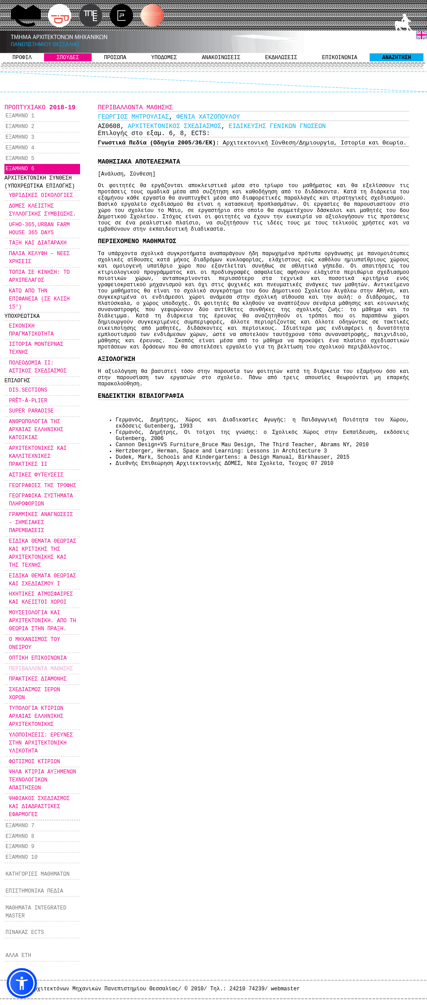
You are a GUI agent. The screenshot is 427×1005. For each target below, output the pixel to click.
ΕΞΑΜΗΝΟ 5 (19, 159)
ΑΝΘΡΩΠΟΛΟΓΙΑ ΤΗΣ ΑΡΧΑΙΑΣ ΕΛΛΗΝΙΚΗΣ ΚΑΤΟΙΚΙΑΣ (36, 430)
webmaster (285, 989)
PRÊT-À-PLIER (28, 401)
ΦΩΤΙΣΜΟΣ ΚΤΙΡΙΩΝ (34, 762)
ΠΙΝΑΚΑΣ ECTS (24, 932)
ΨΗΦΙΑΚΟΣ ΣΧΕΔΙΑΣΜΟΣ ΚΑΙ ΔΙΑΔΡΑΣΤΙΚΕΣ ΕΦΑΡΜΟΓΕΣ (39, 807)
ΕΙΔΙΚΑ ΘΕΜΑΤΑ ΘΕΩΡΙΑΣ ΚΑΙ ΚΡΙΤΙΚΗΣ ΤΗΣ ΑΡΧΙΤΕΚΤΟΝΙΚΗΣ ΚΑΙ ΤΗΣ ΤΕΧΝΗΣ (42, 553)
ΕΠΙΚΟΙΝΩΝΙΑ (339, 58)
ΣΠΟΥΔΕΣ (67, 58)
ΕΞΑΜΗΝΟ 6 (19, 169)
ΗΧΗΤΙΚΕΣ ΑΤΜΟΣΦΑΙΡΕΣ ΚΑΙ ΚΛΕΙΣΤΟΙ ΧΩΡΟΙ (41, 598)
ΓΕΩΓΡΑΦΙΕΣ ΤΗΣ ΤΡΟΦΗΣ (42, 486)
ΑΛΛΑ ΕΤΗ (18, 956)
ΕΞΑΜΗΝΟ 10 (21, 857)
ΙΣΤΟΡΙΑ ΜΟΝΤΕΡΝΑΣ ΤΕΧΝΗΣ (36, 348)
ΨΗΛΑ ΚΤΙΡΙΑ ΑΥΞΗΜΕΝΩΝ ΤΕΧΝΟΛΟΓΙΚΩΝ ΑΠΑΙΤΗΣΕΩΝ (42, 780)
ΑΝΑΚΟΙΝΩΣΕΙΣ (221, 58)
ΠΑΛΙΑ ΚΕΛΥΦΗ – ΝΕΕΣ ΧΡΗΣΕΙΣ (39, 258)
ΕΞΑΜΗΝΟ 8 (19, 836)
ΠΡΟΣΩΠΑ (115, 58)
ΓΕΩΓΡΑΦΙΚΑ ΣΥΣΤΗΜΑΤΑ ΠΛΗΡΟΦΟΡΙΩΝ (41, 500)
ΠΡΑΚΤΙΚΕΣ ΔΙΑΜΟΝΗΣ (38, 679)
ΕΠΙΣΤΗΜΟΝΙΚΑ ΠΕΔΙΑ (34, 891)
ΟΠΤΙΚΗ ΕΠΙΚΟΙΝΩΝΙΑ (38, 658)
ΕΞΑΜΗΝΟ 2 (19, 127)
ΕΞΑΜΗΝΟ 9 (19, 847)
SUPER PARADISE (31, 411)
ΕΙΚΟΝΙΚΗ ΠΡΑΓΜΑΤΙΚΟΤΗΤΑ (31, 330)
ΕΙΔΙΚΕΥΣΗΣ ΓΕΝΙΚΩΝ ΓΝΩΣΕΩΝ (277, 126)
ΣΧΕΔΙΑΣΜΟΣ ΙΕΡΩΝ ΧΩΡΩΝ (34, 694)
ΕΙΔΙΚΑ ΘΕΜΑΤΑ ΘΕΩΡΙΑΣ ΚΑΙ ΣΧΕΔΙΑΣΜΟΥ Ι (42, 580)
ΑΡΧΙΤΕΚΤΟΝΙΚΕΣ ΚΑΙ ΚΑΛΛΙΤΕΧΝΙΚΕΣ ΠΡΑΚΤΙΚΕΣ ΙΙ (38, 456)
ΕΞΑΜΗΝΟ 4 (19, 148)
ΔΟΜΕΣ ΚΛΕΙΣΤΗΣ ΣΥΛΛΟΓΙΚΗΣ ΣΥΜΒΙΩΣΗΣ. (42, 210)
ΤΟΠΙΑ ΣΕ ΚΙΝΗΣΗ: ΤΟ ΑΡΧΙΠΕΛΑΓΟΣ (39, 276)
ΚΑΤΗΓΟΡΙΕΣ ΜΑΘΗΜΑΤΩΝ (37, 874)
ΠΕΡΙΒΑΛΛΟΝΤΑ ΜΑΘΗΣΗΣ (41, 669)
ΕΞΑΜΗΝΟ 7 (19, 826)
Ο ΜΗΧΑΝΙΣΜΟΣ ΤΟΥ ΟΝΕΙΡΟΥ (34, 644)
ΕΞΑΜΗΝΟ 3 (19, 137)
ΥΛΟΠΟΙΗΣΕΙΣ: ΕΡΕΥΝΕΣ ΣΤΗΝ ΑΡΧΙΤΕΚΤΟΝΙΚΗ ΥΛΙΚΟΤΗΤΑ (41, 743)
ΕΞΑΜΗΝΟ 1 (19, 116)
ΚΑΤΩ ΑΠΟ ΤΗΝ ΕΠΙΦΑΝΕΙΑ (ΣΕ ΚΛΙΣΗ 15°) (39, 299)
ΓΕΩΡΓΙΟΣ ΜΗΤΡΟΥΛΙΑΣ (133, 116)
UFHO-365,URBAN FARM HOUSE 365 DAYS (39, 229)
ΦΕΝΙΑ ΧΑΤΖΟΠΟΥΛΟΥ (208, 116)
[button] (22, 983)
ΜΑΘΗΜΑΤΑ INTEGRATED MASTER (35, 912)
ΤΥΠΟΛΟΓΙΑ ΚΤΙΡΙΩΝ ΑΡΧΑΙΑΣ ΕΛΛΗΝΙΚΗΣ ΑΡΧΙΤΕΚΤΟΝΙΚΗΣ (36, 716)
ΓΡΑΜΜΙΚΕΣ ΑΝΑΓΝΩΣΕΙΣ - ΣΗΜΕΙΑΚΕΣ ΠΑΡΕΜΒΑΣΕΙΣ (41, 523)
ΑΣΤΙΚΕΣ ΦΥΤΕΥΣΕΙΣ (36, 475)
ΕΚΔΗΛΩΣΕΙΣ (281, 58)
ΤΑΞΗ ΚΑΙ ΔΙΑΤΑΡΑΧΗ (38, 243)
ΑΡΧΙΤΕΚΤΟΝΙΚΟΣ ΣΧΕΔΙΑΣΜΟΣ (174, 126)
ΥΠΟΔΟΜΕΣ (164, 58)
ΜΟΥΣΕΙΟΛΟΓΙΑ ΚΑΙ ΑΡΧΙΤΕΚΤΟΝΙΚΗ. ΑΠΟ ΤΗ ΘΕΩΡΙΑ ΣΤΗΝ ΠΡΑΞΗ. (42, 621)
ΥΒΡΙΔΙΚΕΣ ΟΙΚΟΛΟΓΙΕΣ (41, 195)
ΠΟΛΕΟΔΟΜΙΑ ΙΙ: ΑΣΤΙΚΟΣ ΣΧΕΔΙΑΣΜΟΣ (38, 367)
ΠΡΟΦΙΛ (22, 58)
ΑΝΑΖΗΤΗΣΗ (396, 58)
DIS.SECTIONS (28, 390)
